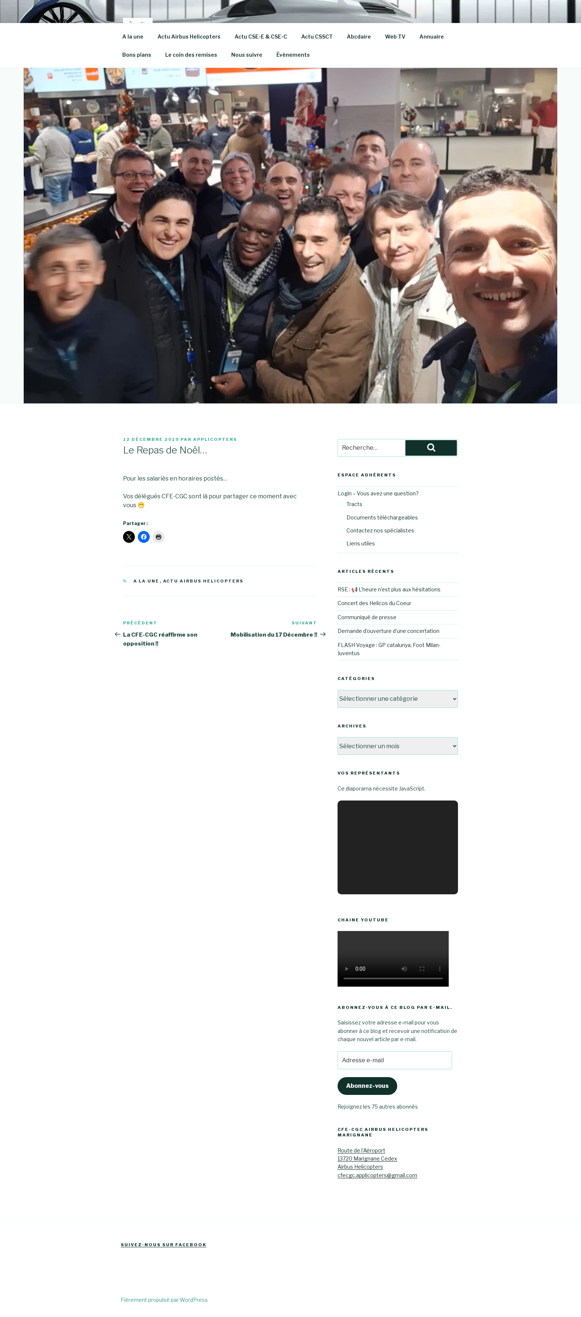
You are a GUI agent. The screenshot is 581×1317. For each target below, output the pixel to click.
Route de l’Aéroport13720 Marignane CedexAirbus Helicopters (367, 1158)
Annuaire (431, 36)
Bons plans (136, 55)
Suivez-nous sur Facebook (163, 1244)
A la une (132, 36)
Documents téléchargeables (382, 517)
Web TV (395, 36)
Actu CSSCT (317, 36)
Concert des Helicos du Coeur (374, 603)
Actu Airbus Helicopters (188, 36)
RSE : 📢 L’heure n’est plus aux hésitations (389, 589)
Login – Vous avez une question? (378, 493)
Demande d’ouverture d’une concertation (388, 631)
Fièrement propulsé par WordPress (164, 1300)
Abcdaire (359, 36)
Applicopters (215, 439)
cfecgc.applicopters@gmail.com (377, 1175)
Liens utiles (360, 543)
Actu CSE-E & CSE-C (261, 36)
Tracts (354, 504)
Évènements (293, 55)
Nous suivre (246, 55)
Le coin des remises (191, 55)
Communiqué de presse (367, 617)
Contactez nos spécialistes (380, 530)
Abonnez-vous (367, 1085)
